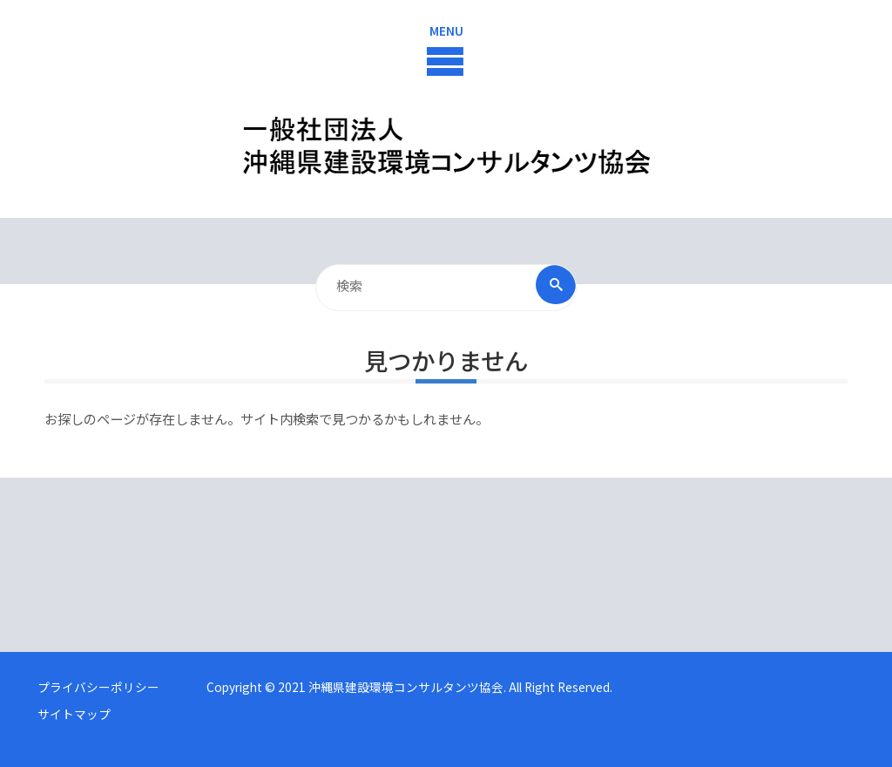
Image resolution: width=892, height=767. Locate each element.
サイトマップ (74, 714)
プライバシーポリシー (98, 687)
